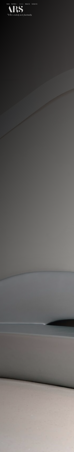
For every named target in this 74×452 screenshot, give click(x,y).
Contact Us (34, 4)
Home (8, 4)
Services (21, 4)
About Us (27, 4)
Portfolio (13, 4)
